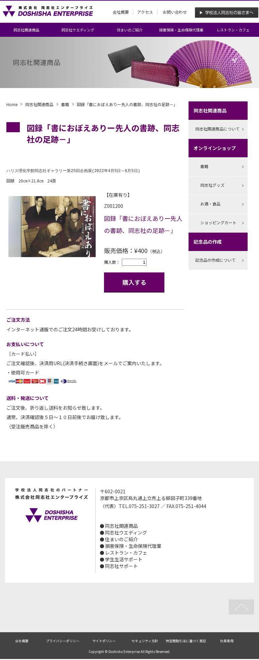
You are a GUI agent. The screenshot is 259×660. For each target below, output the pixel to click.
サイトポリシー (104, 641)
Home (11, 104)
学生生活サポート (124, 559)
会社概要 (121, 12)
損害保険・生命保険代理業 (181, 29)
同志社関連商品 (26, 29)
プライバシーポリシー (63, 641)
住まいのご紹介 (130, 29)
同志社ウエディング (77, 29)
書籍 (65, 104)
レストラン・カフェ (233, 29)
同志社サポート (121, 566)
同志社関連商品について (217, 129)
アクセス (145, 12)
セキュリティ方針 (145, 641)
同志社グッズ (212, 185)
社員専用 (227, 641)
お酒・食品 (210, 204)
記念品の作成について (215, 260)
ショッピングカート (218, 222)
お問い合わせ (175, 12)
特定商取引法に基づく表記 (186, 641)
